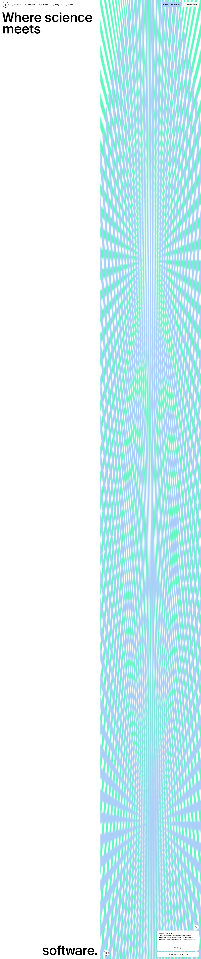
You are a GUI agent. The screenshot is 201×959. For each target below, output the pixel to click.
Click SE (44, 5)
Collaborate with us (171, 4)
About (69, 5)
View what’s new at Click (178, 954)
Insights (57, 5)
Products (30, 5)
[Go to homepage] (6, 5)
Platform (16, 5)
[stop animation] (100, 953)
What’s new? (190, 4)
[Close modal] (196, 927)
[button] (178, 948)
